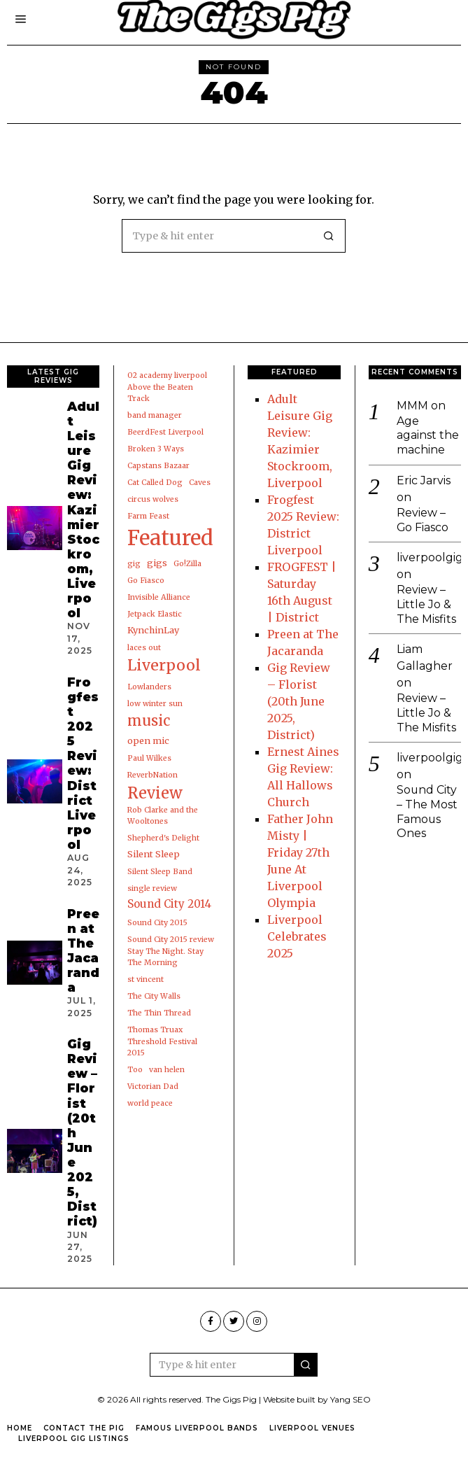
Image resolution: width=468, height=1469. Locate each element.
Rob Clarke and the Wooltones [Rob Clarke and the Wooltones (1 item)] (162, 816)
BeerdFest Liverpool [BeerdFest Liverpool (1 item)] (165, 432)
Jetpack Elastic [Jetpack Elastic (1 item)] (154, 614)
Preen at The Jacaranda (83, 950)
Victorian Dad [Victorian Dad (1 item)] (152, 1086)
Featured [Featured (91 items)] (170, 538)
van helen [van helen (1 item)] (167, 1069)
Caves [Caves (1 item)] (200, 482)
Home (19, 1428)
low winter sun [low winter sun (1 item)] (155, 703)
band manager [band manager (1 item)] (154, 415)
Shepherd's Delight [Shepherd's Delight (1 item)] (163, 838)
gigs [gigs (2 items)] (157, 563)
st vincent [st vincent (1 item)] (145, 979)
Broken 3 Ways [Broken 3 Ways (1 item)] (155, 449)
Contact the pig (84, 1428)
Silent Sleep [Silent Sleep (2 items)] (153, 854)
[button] (329, 236)
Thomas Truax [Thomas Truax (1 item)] (155, 1029)
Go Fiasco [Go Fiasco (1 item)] (145, 580)
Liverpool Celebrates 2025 (297, 936)
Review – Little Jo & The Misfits (426, 605)
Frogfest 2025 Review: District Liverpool (83, 763)
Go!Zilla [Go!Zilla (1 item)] (187, 563)
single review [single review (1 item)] (152, 888)
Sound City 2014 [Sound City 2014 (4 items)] (169, 904)
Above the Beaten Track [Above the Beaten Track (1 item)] (160, 393)
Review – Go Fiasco (423, 520)
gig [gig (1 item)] (134, 563)
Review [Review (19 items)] (155, 793)
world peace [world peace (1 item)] (150, 1103)
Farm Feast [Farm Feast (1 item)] (148, 516)
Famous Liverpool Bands (197, 1428)
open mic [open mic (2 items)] (148, 741)
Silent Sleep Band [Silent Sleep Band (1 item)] (159, 871)
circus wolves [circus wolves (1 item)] (152, 499)
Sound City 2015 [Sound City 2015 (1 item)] (157, 922)
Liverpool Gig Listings (73, 1438)
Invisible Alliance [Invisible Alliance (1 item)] (158, 597)
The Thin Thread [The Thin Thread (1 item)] (159, 1013)
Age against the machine (428, 435)
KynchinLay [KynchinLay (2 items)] (153, 630)
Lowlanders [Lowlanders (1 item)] (149, 686)
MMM (412, 405)
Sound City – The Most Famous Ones (427, 813)
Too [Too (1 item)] (135, 1069)
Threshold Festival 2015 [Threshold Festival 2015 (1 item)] (162, 1047)
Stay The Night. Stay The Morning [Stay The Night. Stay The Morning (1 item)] (165, 957)
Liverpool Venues (312, 1428)
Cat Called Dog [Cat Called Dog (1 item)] (155, 482)
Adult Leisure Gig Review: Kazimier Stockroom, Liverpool (83, 510)
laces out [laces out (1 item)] (144, 647)
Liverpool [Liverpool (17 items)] (164, 665)
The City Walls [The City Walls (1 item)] (153, 996)
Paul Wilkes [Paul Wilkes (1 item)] (149, 758)
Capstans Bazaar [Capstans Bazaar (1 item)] (158, 465)
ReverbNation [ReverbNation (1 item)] (152, 775)
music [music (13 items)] (148, 721)
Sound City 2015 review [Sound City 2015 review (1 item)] (170, 939)
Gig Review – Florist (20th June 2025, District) (298, 701)
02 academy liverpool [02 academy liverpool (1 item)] (167, 375)
